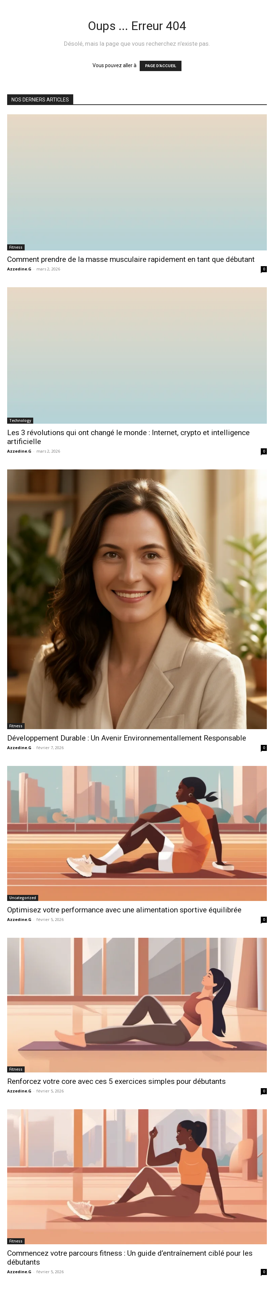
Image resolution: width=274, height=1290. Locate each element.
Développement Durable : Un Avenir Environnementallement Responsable (126, 738)
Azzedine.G (19, 269)
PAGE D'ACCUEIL (160, 66)
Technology (20, 420)
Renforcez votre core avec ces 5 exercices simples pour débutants (116, 1081)
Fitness (16, 247)
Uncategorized (22, 897)
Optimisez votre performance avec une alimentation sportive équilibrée (124, 910)
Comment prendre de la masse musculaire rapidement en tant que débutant (131, 259)
